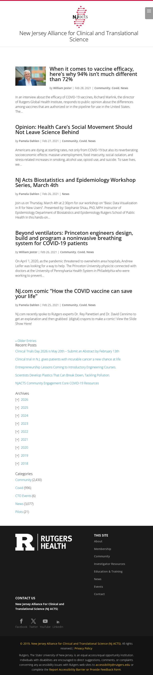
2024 (24, 415)
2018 (24, 463)
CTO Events (23, 496)
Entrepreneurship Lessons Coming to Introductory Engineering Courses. (65, 367)
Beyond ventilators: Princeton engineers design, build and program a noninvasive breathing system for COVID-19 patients (74, 238)
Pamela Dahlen (29, 141)
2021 (24, 439)
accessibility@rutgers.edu (113, 665)
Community (102, 88)
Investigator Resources (109, 564)
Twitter (33, 627)
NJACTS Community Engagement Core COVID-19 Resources (57, 383)
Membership (102, 549)
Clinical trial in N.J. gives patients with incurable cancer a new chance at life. (68, 359)
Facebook (21, 627)
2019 (24, 455)
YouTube (45, 627)
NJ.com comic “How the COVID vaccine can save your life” (73, 293)
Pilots (19, 512)
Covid (115, 88)
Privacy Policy (83, 648)
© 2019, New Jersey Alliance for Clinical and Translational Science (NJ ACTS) (70, 643)
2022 (24, 431)
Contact (99, 594)
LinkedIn (58, 627)
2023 (24, 423)
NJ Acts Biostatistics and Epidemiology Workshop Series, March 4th (75, 182)
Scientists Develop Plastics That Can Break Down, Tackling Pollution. (62, 375)
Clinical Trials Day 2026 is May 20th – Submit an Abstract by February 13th (67, 351)
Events (98, 587)
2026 (24, 399)
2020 (24, 447)
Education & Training (108, 571)
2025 (24, 407)
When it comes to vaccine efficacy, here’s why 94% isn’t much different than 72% (93, 74)
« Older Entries (25, 341)
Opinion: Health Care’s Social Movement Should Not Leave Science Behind (73, 129)
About (98, 541)
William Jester (62, 88)
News (124, 88)
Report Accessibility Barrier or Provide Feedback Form (85, 669)
